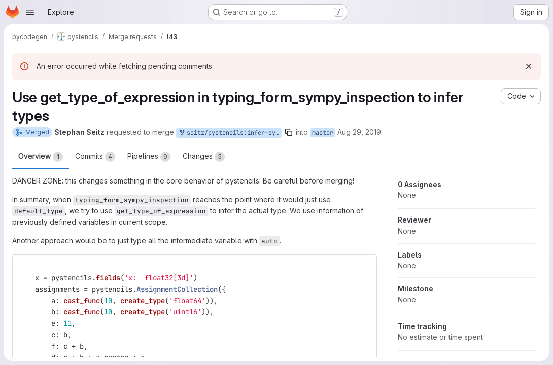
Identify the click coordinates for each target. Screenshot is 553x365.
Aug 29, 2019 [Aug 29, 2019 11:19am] (359, 132)
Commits (95, 157)
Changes (204, 157)
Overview (40, 157)
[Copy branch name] (289, 132)
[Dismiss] (529, 66)
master (322, 133)
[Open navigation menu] (30, 12)
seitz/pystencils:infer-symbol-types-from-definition (230, 133)
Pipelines (148, 157)
